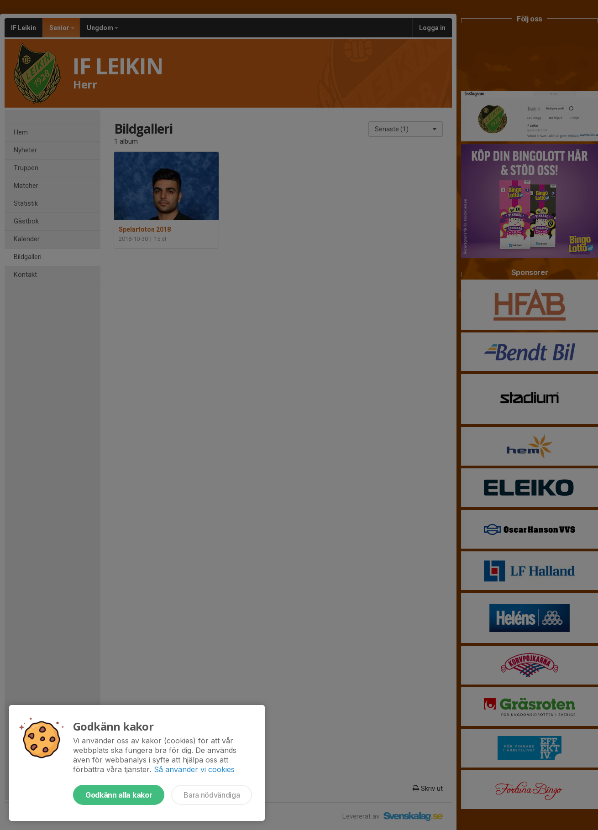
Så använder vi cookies (194, 769)
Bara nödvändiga (212, 794)
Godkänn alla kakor (118, 794)
